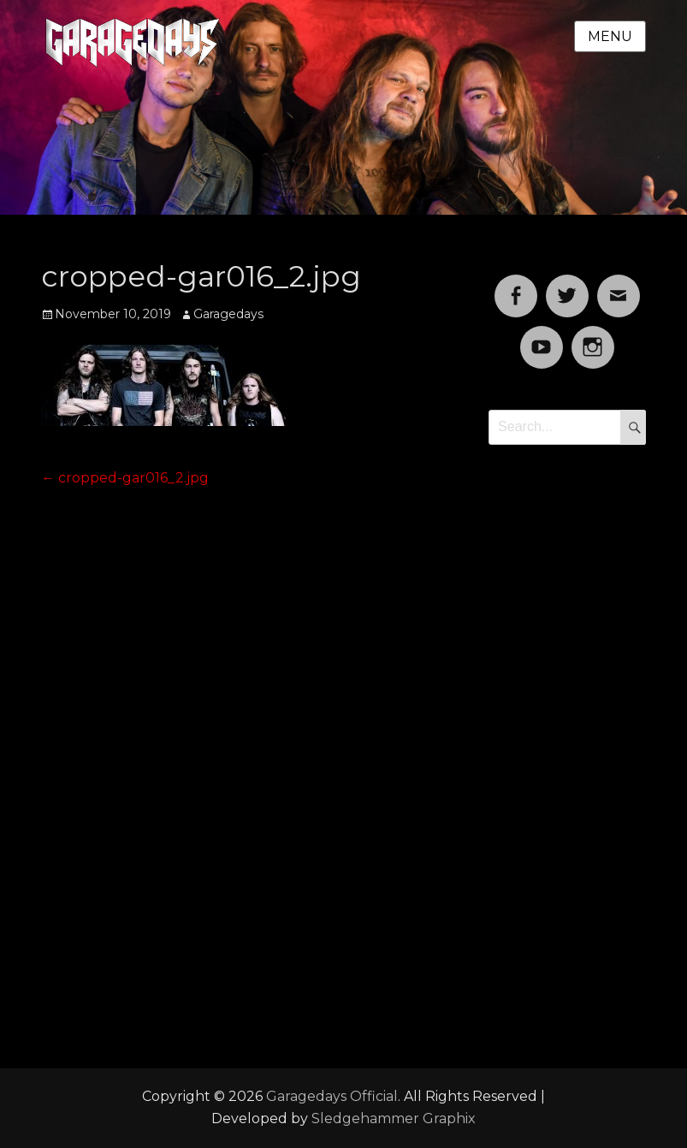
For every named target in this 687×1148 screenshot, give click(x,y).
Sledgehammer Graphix (393, 1118)
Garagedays (228, 314)
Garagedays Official (332, 1096)
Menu (610, 36)
